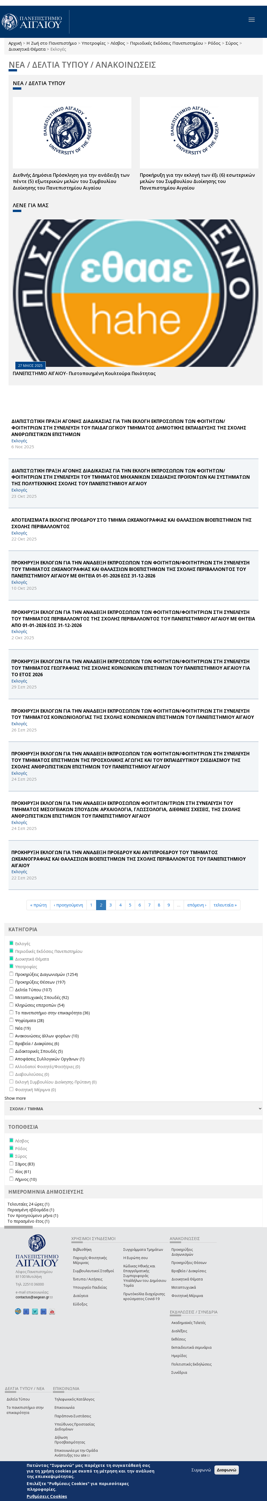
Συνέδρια (179, 1372)
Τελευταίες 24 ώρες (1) (28, 1204)
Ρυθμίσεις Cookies (47, 1496)
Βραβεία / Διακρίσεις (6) (37, 1043)
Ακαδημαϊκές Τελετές (188, 1322)
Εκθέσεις (178, 1339)
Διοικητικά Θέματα (27, 49)
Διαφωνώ (227, 1469)
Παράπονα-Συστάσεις (73, 1416)
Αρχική (15, 43)
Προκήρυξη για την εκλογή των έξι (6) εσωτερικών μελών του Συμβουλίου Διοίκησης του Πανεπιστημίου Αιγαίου (197, 181)
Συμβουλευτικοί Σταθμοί (93, 1270)
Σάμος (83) (25, 1164)
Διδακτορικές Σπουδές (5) (39, 1051)
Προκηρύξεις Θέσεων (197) (40, 982)
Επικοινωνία (64, 1407)
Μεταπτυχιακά (183, 1287)
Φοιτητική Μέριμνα (187, 1295)
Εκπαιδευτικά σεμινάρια (191, 1347)
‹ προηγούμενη (68, 905)
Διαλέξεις (179, 1331)
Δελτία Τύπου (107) (33, 989)
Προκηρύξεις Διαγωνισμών (182, 1252)
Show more (15, 1098)
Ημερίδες (179, 1355)
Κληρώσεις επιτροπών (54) (40, 1005)
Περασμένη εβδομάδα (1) (30, 1209)
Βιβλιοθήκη (82, 1249)
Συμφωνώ (201, 1470)
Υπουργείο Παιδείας (90, 1287)
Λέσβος (118, 43)
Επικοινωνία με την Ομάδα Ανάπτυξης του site (76, 1453)
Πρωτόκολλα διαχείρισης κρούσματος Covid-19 (144, 1296)
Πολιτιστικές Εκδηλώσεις (191, 1364)
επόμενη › (196, 905)
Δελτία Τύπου (18, 1399)
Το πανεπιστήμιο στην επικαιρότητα (25, 1410)
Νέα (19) (23, 1028)
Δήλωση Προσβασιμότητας (70, 1440)
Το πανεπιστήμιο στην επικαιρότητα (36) (52, 1012)
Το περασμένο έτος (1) (28, 1221)
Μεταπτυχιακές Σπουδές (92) (42, 997)
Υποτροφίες (94, 43)
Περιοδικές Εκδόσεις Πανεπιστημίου (166, 43)
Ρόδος (214, 43)
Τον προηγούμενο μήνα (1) (32, 1215)
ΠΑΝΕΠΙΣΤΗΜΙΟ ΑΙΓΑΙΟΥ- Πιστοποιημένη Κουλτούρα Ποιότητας (84, 373)
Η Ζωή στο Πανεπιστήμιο (51, 43)
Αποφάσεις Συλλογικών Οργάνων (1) (49, 1059)
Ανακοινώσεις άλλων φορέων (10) (47, 1036)
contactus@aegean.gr (34, 1297)
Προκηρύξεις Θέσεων (188, 1262)
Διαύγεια (80, 1295)
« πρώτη (38, 905)
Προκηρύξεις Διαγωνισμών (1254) (46, 974)
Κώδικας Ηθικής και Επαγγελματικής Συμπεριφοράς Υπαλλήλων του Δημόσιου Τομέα (144, 1276)
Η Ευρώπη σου (135, 1257)
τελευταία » (225, 905)
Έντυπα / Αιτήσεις (87, 1279)
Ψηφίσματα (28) (29, 1020)
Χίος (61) (23, 1171)
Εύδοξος (80, 1304)
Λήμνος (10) (26, 1179)
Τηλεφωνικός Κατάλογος (74, 1399)
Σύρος (231, 43)
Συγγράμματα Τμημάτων (143, 1249)
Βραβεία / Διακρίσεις (188, 1270)
